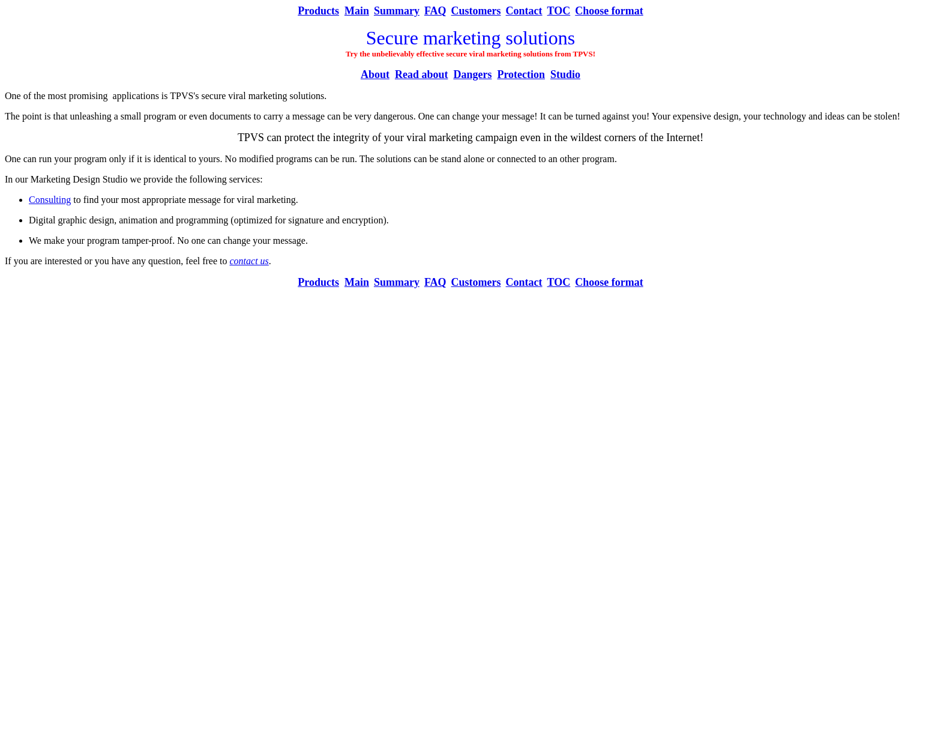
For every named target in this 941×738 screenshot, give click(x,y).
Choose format (609, 11)
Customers (476, 11)
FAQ (435, 11)
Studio (565, 74)
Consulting (50, 200)
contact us (249, 261)
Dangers (472, 74)
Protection (521, 74)
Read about (421, 74)
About (375, 74)
